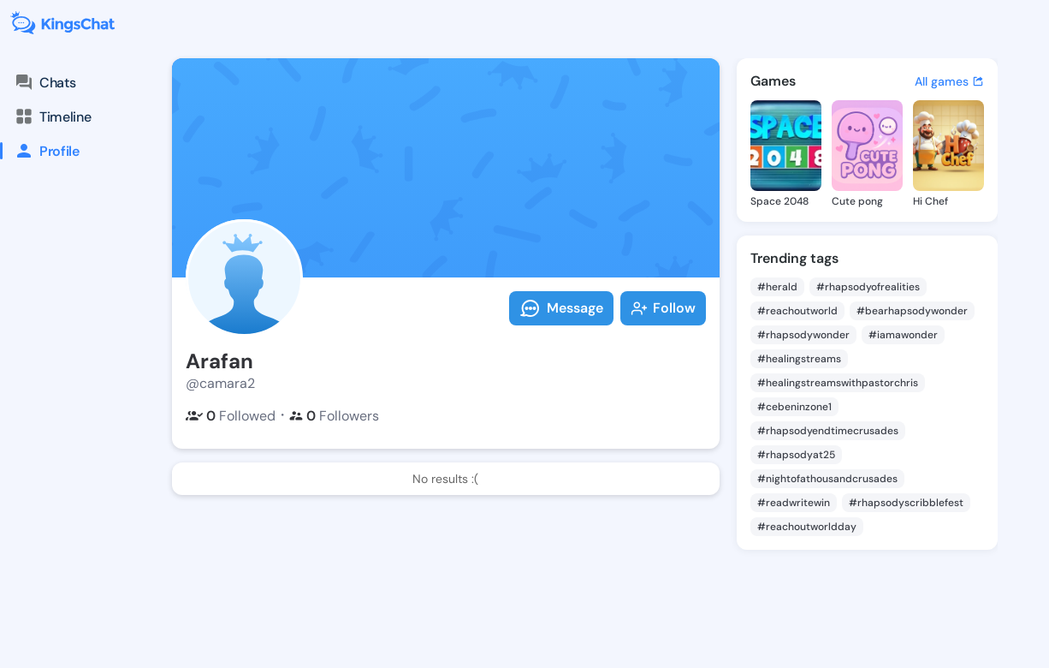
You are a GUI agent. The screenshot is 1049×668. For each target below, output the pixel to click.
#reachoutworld (797, 311)
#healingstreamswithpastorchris (837, 383)
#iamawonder (903, 335)
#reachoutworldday (806, 527)
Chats (44, 82)
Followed (231, 416)
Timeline (52, 116)
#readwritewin (793, 503)
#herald (777, 287)
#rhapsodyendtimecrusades (827, 431)
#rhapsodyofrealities (868, 287)
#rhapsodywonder (803, 335)
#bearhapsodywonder (912, 311)
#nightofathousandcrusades (827, 479)
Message (561, 308)
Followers (334, 416)
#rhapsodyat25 (796, 455)
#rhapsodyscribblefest (906, 503)
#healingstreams (799, 359)
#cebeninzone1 (794, 407)
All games (949, 81)
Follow (663, 308)
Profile (40, 150)
